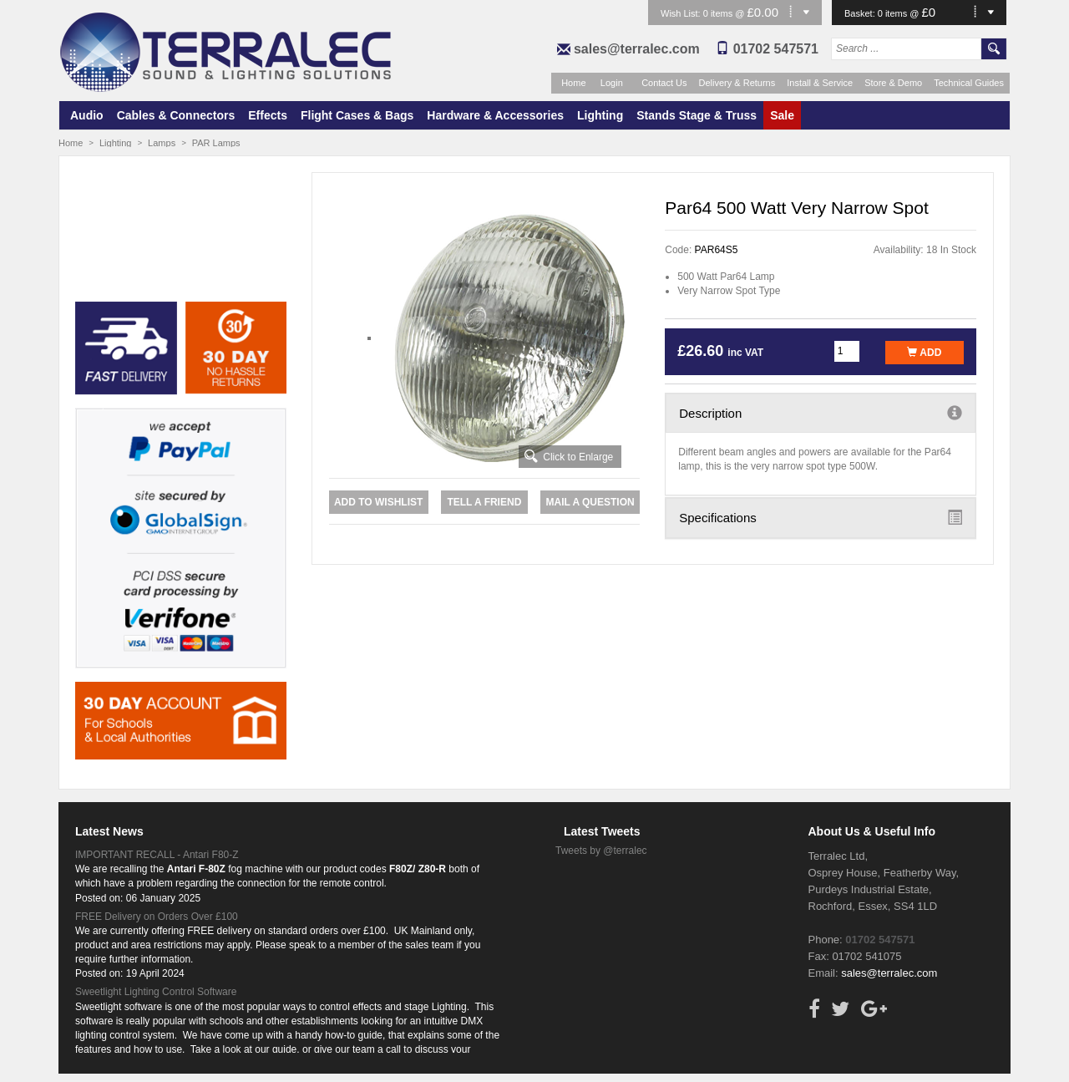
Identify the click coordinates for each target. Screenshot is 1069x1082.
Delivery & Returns (737, 83)
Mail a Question (589, 502)
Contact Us (663, 83)
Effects (267, 115)
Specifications (820, 517)
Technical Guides (969, 83)
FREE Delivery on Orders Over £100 (156, 916)
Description (820, 412)
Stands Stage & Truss (696, 115)
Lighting (600, 115)
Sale (782, 115)
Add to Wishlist (378, 502)
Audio (87, 115)
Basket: (861, 13)
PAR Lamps (216, 143)
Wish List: (682, 13)
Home (573, 83)
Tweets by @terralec (601, 850)
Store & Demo (893, 83)
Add (924, 352)
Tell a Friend (484, 502)
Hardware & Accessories (495, 115)
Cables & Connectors (176, 115)
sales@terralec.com (637, 49)
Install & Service (820, 83)
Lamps (161, 143)
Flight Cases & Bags (357, 115)
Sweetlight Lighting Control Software (155, 992)
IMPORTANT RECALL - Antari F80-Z (157, 855)
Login (611, 83)
